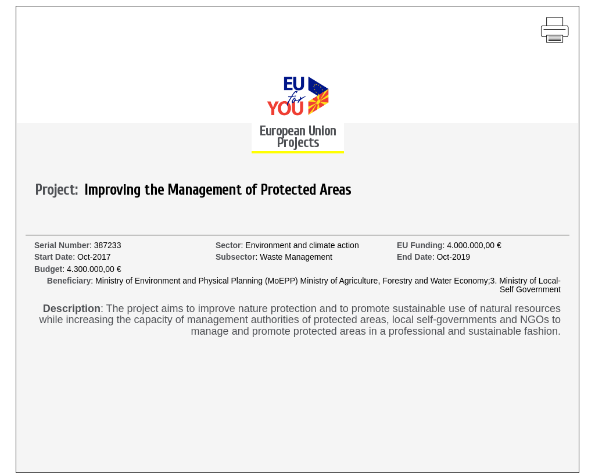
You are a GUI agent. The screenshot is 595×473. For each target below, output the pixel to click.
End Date (414, 257)
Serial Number (61, 245)
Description (72, 308)
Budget (48, 269)
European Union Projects (297, 136)
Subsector (235, 257)
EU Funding (420, 245)
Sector (228, 245)
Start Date (53, 257)
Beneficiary (69, 281)
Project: (59, 190)
